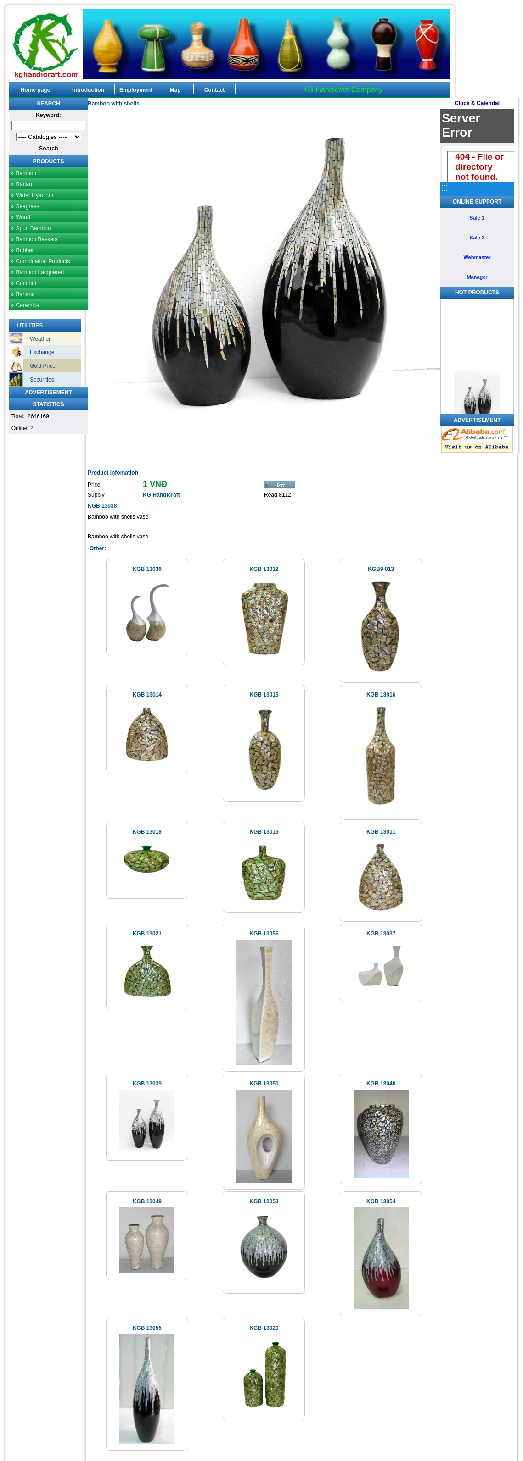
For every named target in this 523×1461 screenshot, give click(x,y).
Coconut (26, 283)
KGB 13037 (380, 933)
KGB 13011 (380, 832)
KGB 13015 (263, 695)
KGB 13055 (147, 1328)
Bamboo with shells (114, 103)
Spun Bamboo (33, 228)
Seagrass (27, 206)
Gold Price (43, 366)
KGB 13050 (263, 1083)
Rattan (24, 184)
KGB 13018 (147, 832)
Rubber (25, 250)
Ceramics (27, 305)
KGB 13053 (263, 1201)
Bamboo (26, 173)
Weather (40, 339)
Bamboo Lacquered (40, 272)
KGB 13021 (147, 933)
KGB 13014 (147, 695)
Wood (23, 217)
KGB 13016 (380, 695)
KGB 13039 (147, 1083)
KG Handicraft (161, 495)
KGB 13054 (380, 1201)
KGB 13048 (380, 1083)
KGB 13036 (147, 569)
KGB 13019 (263, 832)
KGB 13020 (263, 1328)
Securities (42, 379)
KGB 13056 (263, 933)
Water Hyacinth (34, 195)
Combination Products (43, 261)
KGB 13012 (263, 569)
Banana (25, 294)
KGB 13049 (147, 1201)
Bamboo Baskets (36, 239)
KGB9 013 (381, 569)
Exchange (42, 352)
